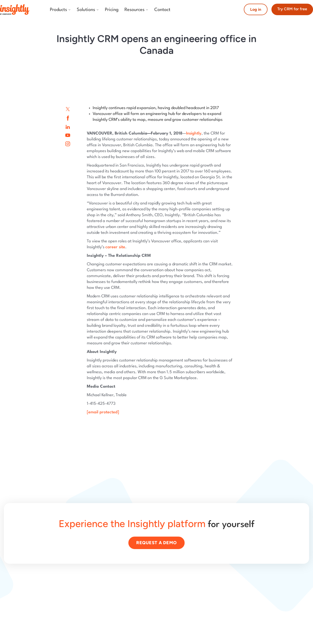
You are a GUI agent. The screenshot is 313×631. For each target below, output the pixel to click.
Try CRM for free (292, 9)
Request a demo (156, 542)
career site (115, 247)
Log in (255, 9)
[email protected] (103, 412)
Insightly (193, 133)
